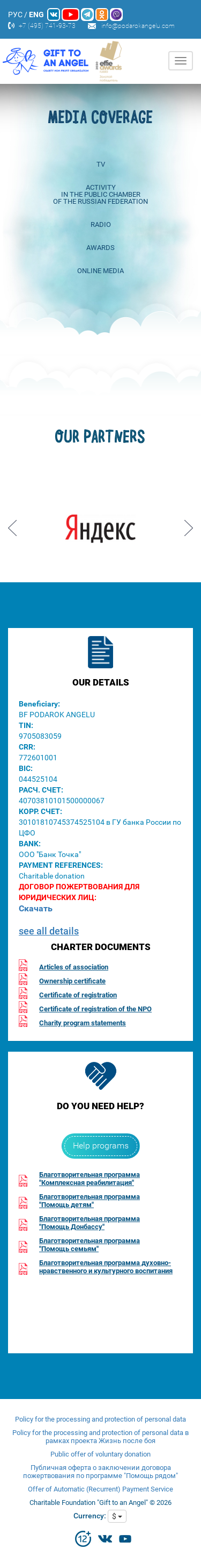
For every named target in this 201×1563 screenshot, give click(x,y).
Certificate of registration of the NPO (95, 1009)
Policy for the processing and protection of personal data (100, 1419)
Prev (12, 524)
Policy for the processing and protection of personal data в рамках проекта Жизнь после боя (100, 1437)
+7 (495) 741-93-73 (47, 26)
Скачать (36, 908)
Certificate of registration (78, 995)
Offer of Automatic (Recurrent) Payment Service (100, 1489)
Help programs (101, 1145)
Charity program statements (82, 1023)
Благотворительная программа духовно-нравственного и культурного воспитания (106, 1267)
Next (188, 524)
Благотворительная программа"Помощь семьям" (89, 1245)
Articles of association (73, 967)
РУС (15, 14)
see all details (49, 931)
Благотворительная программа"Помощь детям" (89, 1201)
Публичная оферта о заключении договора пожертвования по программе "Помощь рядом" (100, 1472)
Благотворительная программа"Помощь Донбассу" (89, 1223)
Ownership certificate (72, 981)
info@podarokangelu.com (138, 26)
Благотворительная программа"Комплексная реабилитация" (89, 1179)
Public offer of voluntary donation (100, 1454)
